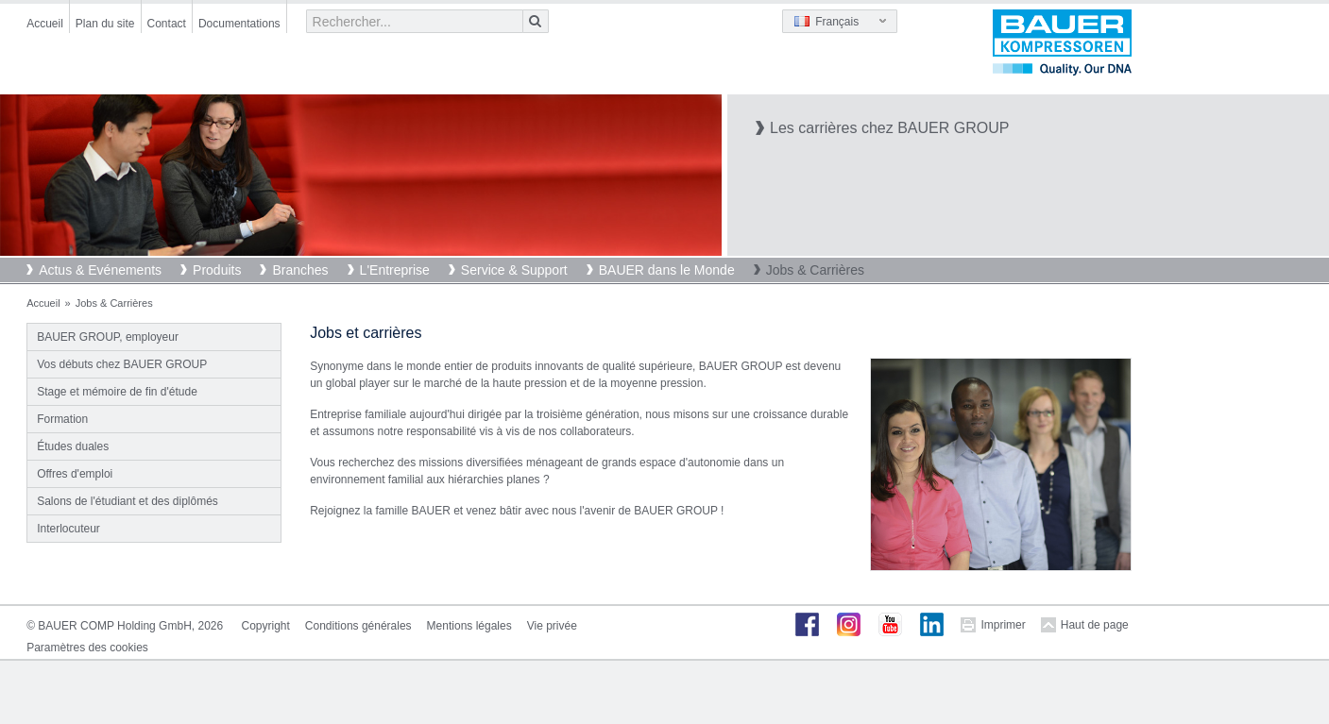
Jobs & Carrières (815, 270)
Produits (217, 270)
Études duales (73, 446)
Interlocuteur (68, 528)
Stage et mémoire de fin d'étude (117, 391)
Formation (62, 419)
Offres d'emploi (74, 473)
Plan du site (105, 23)
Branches (300, 270)
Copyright (266, 625)
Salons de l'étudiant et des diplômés (127, 501)
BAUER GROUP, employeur (108, 337)
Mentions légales (469, 625)
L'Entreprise (395, 270)
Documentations (239, 23)
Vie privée (552, 625)
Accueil (44, 23)
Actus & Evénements (100, 270)
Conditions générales (358, 625)
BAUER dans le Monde (667, 270)
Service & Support (514, 270)
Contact (166, 23)
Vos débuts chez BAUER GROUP (122, 364)
